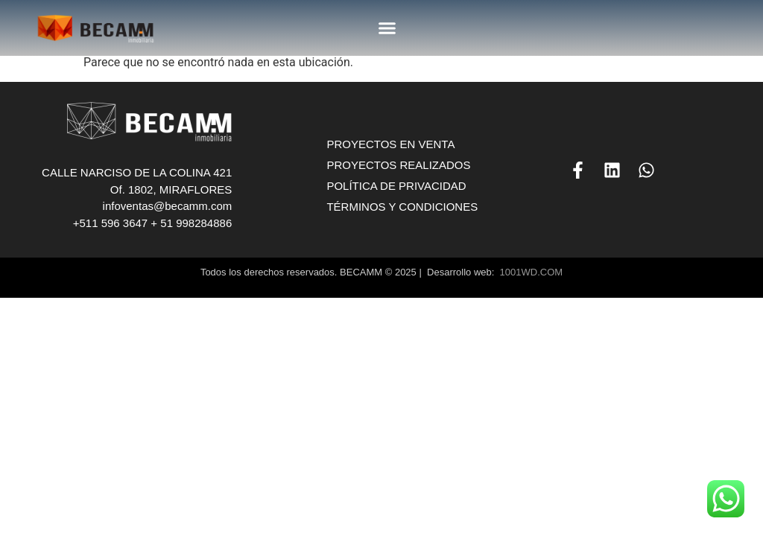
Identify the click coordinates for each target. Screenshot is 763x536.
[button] (387, 28)
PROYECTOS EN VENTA (390, 144)
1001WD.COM (531, 272)
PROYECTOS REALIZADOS (398, 165)
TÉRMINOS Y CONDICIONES (402, 206)
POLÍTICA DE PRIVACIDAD (396, 185)
